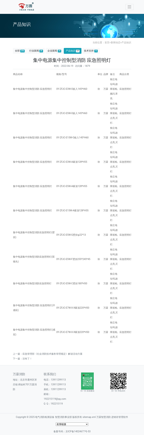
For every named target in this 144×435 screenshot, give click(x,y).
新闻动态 (115, 42)
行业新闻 (36, 50)
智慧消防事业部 (63, 417)
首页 (107, 42)
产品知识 (126, 42)
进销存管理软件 (119, 417)
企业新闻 (54, 50)
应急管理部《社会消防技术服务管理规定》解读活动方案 (52, 353)
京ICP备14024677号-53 (78, 431)
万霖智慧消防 (103, 417)
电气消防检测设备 (44, 417)
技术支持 (91, 50)
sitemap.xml (89, 417)
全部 (20, 50)
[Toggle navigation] (129, 7)
